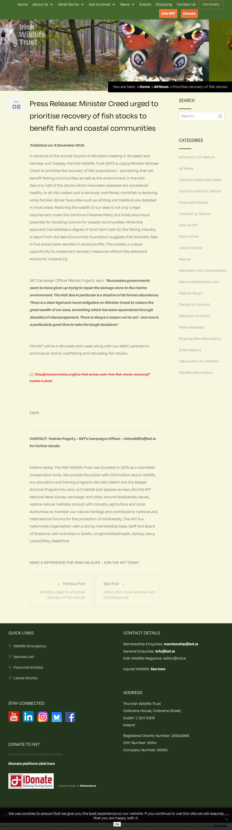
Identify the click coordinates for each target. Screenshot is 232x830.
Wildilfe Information (196, 373)
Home (22, 4)
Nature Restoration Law (199, 282)
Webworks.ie (88, 786)
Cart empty (211, 4)
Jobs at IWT (188, 225)
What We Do (71, 4)
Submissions (190, 350)
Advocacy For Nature (197, 157)
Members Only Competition (203, 270)
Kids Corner (189, 236)
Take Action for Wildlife (198, 361)
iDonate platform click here (31, 763)
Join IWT (168, 13)
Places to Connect (194, 304)
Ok (117, 824)
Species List (24, 657)
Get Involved (102, 4)
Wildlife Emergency (30, 646)
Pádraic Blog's (191, 293)
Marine (185, 259)
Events (145, 4)
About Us (42, 4)
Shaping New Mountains (200, 338)
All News (186, 168)
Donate (189, 13)
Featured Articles (193, 202)
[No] (226, 819)
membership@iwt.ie (181, 644)
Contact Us (186, 4)
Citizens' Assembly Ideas (200, 180)
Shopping (164, 4)
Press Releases (191, 327)
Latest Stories (190, 248)
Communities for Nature (200, 191)
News (127, 4)
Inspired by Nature (194, 214)
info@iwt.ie (165, 651)
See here (158, 669)
